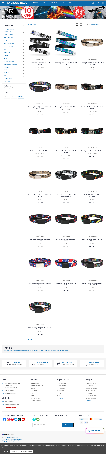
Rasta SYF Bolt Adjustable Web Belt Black (92, 195)
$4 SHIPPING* (16, 362)
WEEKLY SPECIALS (9, 35)
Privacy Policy (6, 439)
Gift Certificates (35, 398)
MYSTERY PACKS (9, 29)
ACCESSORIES (8, 79)
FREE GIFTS (7, 81)
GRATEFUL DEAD (9, 46)
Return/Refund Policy (37, 385)
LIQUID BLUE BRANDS (10, 64)
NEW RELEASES (8, 38)
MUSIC (6, 49)
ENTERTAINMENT (9, 61)
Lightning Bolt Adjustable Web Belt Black (66, 284)
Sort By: (88, 24)
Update (20, 97)
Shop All (36, 3)
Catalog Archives (10, 407)
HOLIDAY (6, 73)
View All (60, 398)
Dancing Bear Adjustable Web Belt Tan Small (39, 195)
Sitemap (15, 437)
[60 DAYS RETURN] (86, 363)
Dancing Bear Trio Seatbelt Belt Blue (66, 63)
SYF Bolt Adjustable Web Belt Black (40, 240)
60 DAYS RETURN (94, 362)
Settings (5, 451)
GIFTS (5, 76)
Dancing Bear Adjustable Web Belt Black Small (39, 328)
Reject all (14, 451)
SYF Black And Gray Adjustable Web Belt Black (66, 195)
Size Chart (54, 3)
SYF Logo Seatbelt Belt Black (40, 151)
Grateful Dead (62, 383)
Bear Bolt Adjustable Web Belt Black (92, 240)
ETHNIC (6, 70)
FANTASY (6, 55)
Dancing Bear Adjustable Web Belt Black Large (39, 107)
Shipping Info (35, 383)
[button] (14, 92)
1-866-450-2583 (9, 390)
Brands (45, 3)
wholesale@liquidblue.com (12, 404)
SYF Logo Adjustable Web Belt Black (66, 240)
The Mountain (62, 385)
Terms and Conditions (16, 439)
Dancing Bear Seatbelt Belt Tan (66, 107)
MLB (59, 393)
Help (63, 3)
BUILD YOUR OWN (9, 43)
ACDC (60, 395)
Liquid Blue (61, 388)
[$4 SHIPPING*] (9, 363)
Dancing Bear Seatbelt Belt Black (92, 151)
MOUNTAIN (7, 52)
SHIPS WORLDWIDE (42, 362)
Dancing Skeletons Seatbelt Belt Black (92, 107)
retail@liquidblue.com (10, 393)
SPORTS (6, 67)
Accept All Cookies (26, 451)
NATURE (6, 58)
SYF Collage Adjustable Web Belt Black (40, 284)
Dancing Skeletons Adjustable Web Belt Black (92, 284)
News (71, 3)
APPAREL (6, 41)
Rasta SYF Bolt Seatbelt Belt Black (66, 151)
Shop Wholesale (9, 401)
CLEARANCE (7, 32)
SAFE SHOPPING (67, 362)
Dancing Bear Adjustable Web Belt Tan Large (92, 63)
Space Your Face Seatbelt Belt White (40, 63)
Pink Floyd (61, 390)
